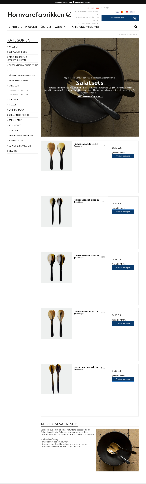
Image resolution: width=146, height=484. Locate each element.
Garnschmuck (15, 109)
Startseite (15, 26)
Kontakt (93, 26)
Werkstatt (62, 26)
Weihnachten (15, 140)
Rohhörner (14, 125)
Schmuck (12, 99)
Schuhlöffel (15, 120)
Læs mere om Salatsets (90, 96)
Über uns (46, 26)
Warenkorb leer (125, 18)
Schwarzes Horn (17, 52)
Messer (11, 104)
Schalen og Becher (18, 115)
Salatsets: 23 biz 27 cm (19, 94)
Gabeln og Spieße (17, 80)
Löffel (11, 70)
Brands (12, 151)
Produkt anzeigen (123, 156)
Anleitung (78, 26)
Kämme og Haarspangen (21, 75)
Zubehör (12, 130)
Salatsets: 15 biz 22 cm (19, 90)
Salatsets (13, 85)
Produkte (31, 26)
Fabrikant (68, 2)
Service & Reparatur (19, 145)
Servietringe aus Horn (20, 135)
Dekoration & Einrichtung (22, 65)
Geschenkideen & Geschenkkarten (17, 58)
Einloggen (105, 8)
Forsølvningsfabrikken (83, 2)
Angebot (12, 46)
